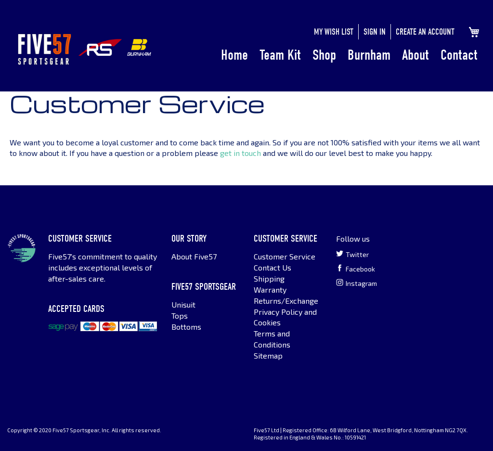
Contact (459, 55)
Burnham (369, 55)
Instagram (356, 283)
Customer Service (284, 256)
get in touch (240, 152)
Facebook (355, 268)
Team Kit (280, 55)
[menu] (349, 55)
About (415, 55)
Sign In (374, 32)
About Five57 (194, 256)
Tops (179, 315)
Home (234, 55)
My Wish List (333, 32)
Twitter (352, 254)
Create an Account (425, 32)
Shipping (269, 278)
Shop (324, 55)
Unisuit (183, 304)
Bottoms (186, 326)
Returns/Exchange (286, 300)
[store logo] (44, 49)
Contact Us (272, 267)
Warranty (270, 289)
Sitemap (268, 355)
